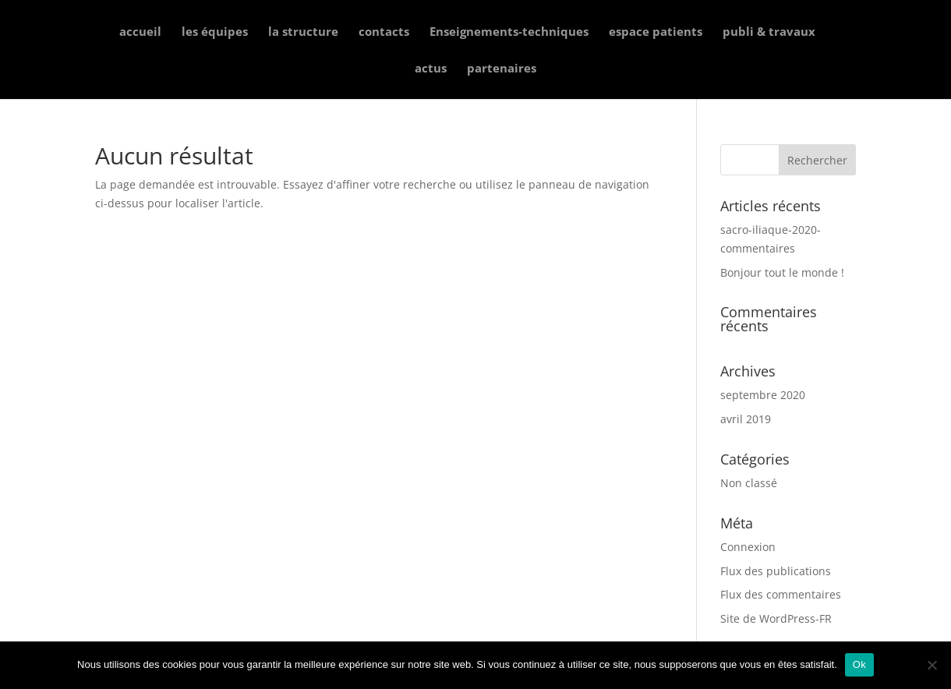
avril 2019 (745, 419)
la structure (303, 32)
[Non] (931, 665)
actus (431, 69)
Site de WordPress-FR (776, 618)
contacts (384, 32)
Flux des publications (775, 571)
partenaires (501, 69)
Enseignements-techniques (509, 32)
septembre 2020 (762, 394)
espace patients (655, 32)
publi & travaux (769, 32)
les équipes (215, 32)
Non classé (748, 482)
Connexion (748, 546)
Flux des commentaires (780, 594)
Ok (859, 664)
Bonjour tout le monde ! (782, 272)
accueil (140, 32)
